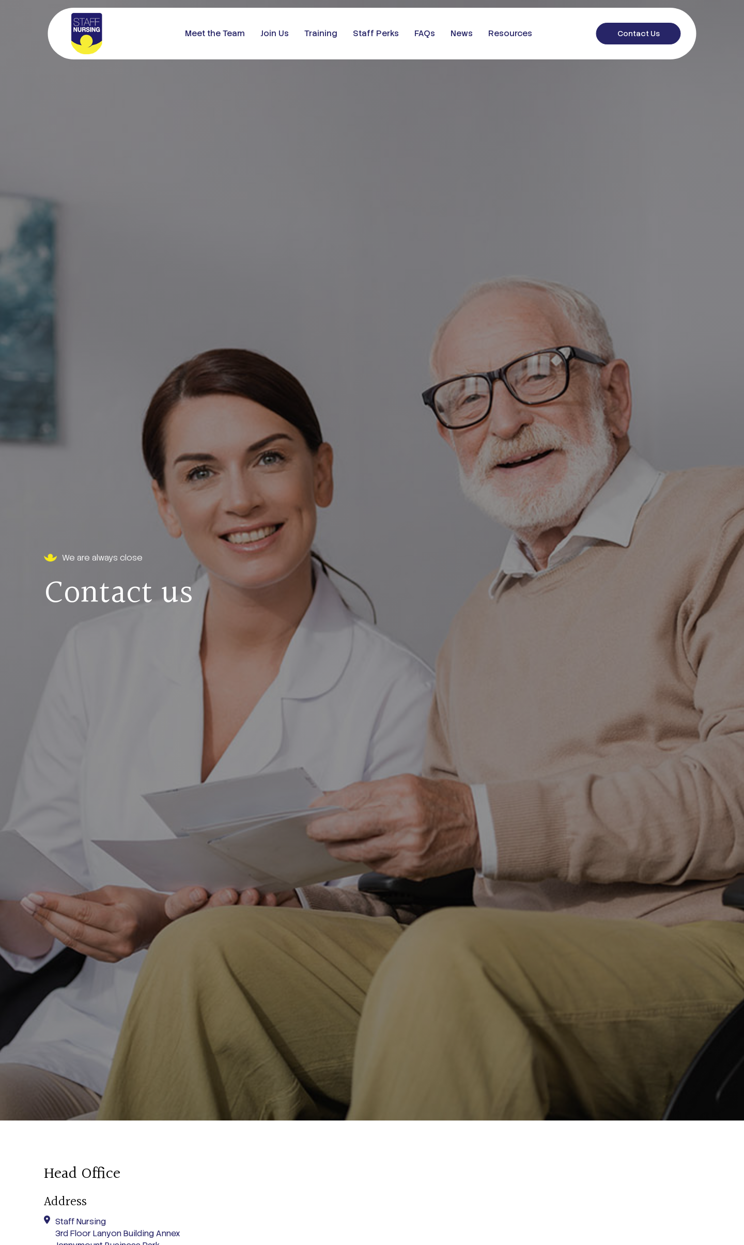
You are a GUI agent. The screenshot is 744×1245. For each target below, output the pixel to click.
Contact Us (638, 33)
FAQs (424, 33)
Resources (510, 33)
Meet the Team (215, 33)
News (462, 33)
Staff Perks (376, 33)
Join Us (274, 33)
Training (320, 33)
